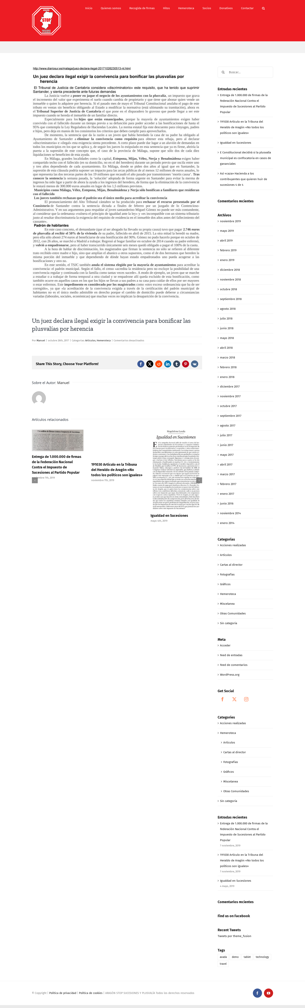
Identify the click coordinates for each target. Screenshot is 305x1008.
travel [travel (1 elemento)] (223, 964)
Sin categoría (228, 623)
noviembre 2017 (230, 396)
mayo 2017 (227, 455)
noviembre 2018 (230, 279)
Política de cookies (91, 993)
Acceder (225, 645)
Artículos (90, 340)
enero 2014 (227, 523)
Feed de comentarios (233, 665)
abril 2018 (226, 348)
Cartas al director (231, 564)
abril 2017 (226, 464)
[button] (263, 8)
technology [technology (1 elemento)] (262, 957)
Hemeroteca (104, 340)
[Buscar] (223, 72)
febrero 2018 (228, 367)
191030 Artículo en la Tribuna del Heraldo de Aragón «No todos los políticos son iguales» (116, 469)
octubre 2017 (228, 406)
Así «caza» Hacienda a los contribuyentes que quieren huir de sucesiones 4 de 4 (243, 179)
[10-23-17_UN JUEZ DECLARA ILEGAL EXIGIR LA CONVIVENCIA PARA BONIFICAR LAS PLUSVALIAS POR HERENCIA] (117, 189)
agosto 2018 (228, 309)
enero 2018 (227, 377)
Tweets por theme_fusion (234, 936)
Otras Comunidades (233, 613)
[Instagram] (246, 699)
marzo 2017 (227, 474)
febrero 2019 (228, 250)
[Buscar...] (245, 72)
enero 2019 (227, 260)
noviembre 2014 (230, 513)
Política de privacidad (62, 993)
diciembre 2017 (230, 386)
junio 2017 (226, 445)
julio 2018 (226, 318)
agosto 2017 (227, 425)
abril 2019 (226, 240)
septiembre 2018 (231, 299)
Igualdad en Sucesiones (169, 515)
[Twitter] (234, 699)
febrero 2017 (228, 484)
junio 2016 (226, 503)
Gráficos (225, 584)
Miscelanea (227, 603)
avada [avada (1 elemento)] (223, 957)
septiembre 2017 (230, 416)
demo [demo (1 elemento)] (235, 957)
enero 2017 (227, 494)
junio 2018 (226, 328)
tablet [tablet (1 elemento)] (247, 957)
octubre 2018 (228, 289)
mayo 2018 (227, 338)
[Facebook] (222, 699)
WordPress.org (229, 674)
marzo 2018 (227, 357)
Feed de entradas (231, 655)
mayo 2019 (227, 231)
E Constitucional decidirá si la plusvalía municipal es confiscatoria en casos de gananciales (245, 158)
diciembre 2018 (230, 270)
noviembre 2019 (230, 221)
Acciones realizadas (233, 545)
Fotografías (227, 574)
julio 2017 (226, 435)
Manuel (41, 340)
